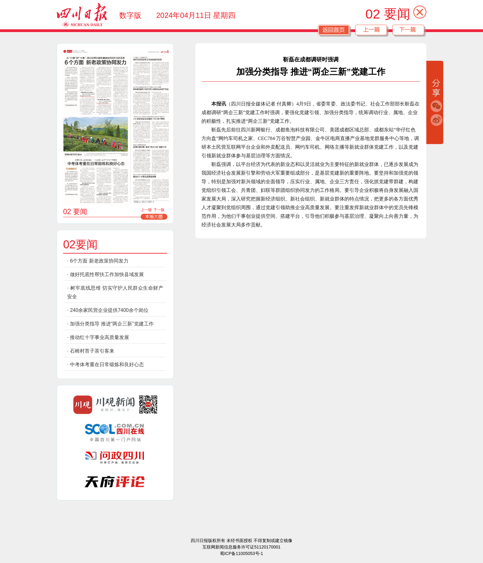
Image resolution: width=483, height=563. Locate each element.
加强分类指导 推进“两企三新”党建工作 (111, 323)
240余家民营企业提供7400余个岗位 (109, 310)
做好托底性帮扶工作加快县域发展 (107, 274)
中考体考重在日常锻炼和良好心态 (107, 364)
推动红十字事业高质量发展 (99, 337)
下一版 (158, 210)
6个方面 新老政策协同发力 (99, 260)
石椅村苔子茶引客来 (92, 351)
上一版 (146, 210)
